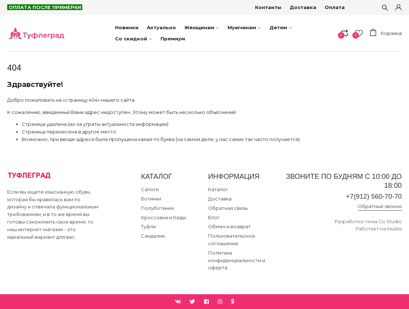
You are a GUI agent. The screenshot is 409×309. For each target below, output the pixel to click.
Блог (214, 217)
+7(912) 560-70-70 (372, 196)
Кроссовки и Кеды (163, 217)
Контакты (268, 7)
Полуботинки (157, 208)
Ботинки (151, 199)
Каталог (218, 189)
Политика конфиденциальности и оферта (236, 260)
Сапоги (150, 189)
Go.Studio (390, 222)
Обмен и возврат (229, 226)
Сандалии (153, 236)
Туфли (148, 226)
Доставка (303, 7)
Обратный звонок (380, 206)
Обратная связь (228, 208)
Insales (394, 229)
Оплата (335, 7)
